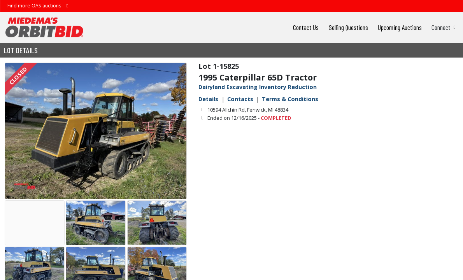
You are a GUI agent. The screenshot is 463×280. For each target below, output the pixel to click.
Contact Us (306, 27)
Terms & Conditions (290, 99)
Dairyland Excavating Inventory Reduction (257, 87)
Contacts (240, 99)
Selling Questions (348, 27)
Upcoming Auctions (400, 27)
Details (208, 99)
